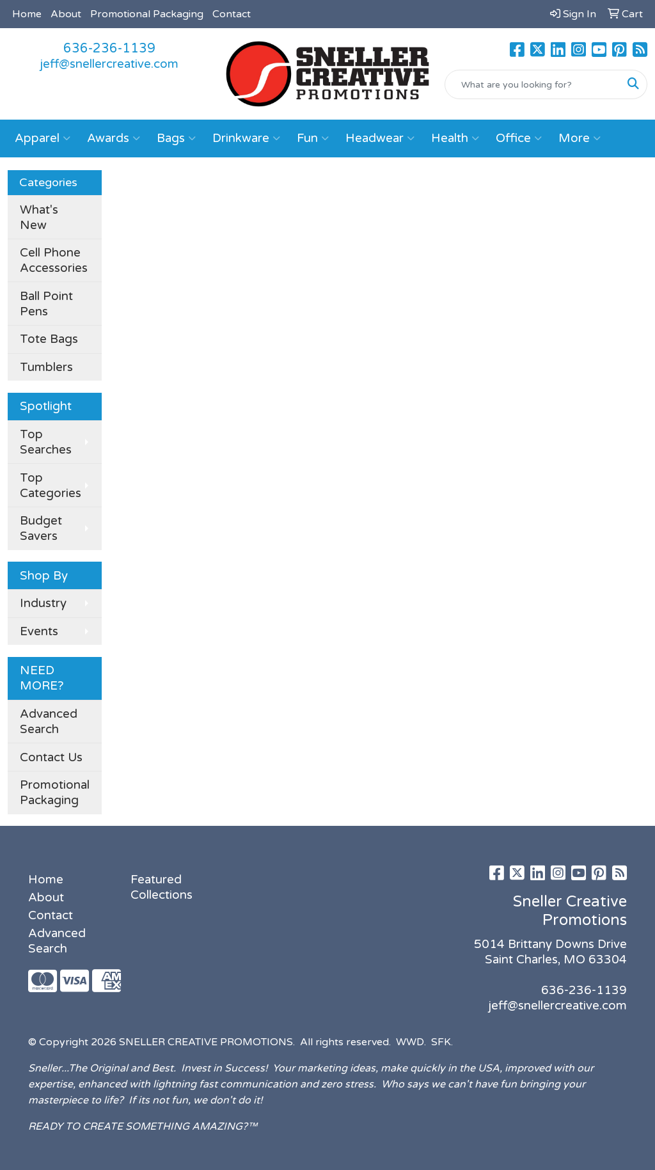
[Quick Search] (532, 84)
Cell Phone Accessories (54, 260)
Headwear (379, 138)
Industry (43, 603)
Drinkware (246, 138)
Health (455, 138)
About (66, 14)
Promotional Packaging (146, 14)
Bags (176, 138)
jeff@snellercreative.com (109, 64)
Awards (113, 138)
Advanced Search (48, 721)
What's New (39, 217)
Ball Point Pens (46, 304)
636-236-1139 (109, 48)
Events (39, 631)
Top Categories (50, 485)
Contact (231, 14)
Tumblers (46, 367)
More (579, 138)
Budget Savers (41, 528)
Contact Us (51, 757)
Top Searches (46, 442)
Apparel (42, 138)
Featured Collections (161, 887)
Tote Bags (49, 339)
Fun (313, 138)
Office (519, 138)
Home (27, 14)
